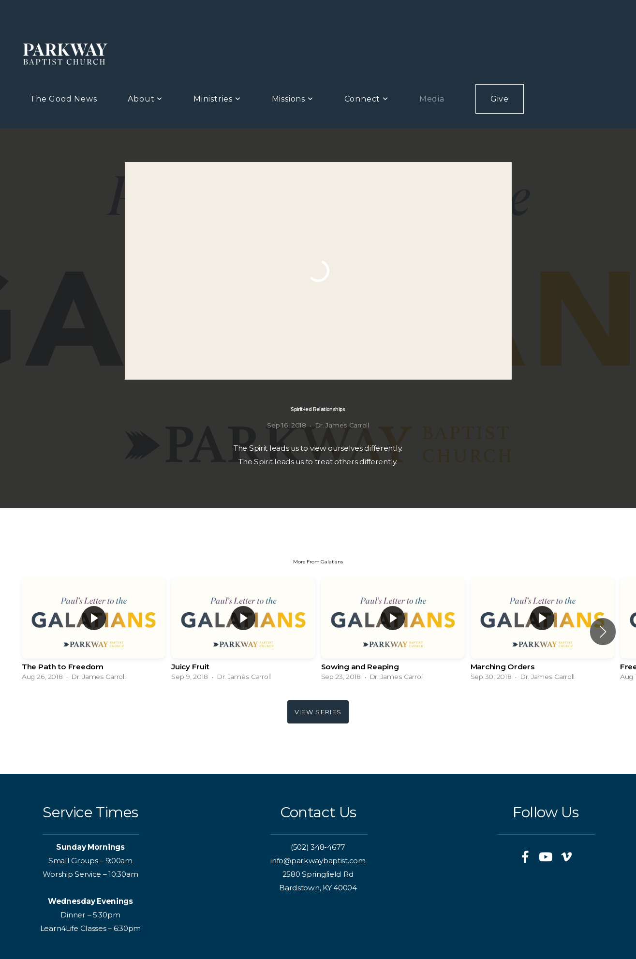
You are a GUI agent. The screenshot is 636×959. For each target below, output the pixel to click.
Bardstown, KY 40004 (318, 887)
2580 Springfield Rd (318, 874)
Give (499, 98)
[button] (602, 631)
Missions (292, 98)
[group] (93, 631)
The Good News (63, 98)
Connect (366, 98)
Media (431, 98)
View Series (318, 712)
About (145, 98)
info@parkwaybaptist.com (318, 860)
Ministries (217, 98)
